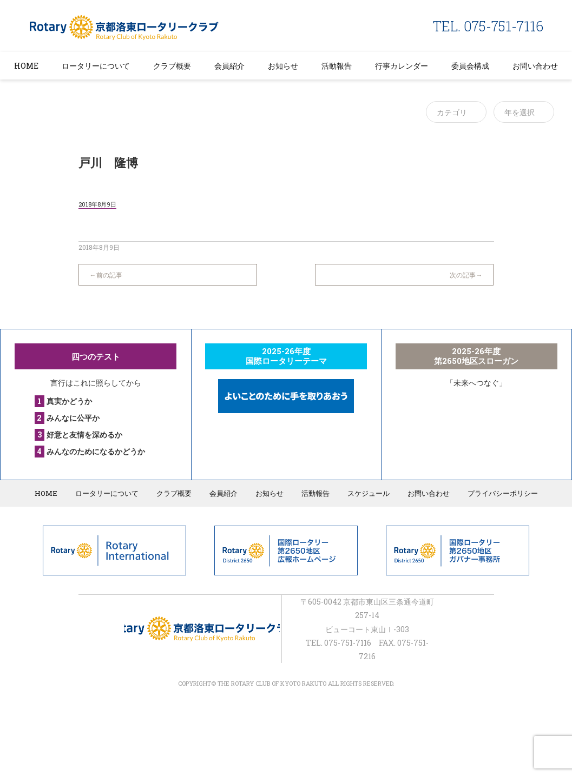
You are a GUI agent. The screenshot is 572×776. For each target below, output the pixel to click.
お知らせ (283, 66)
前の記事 (109, 274)
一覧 (286, 269)
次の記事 (463, 274)
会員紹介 (229, 66)
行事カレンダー (401, 66)
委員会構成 (470, 66)
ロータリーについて (96, 66)
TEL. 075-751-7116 (488, 26)
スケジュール (368, 493)
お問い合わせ (535, 66)
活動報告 (336, 66)
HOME (26, 66)
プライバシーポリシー (503, 493)
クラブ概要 (172, 66)
